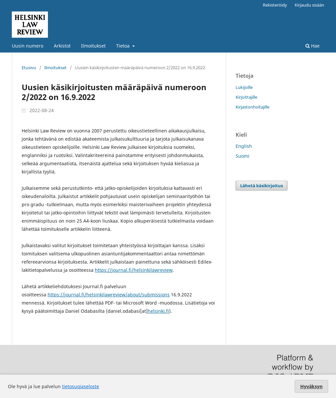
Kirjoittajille (246, 97)
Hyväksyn (311, 386)
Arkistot (62, 46)
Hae (312, 46)
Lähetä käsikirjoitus (261, 186)
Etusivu (29, 67)
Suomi (242, 156)
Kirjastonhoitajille (252, 107)
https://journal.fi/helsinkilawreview (134, 270)
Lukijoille (244, 87)
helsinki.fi (158, 311)
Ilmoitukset (93, 46)
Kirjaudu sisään (309, 5)
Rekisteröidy (275, 5)
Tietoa (123, 46)
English (244, 146)
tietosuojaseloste (80, 386)
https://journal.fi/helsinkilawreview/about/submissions (109, 294)
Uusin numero (27, 46)
